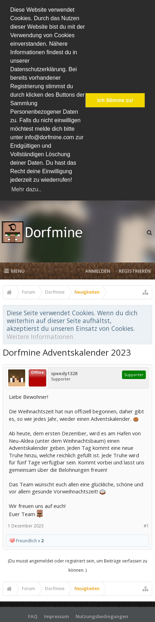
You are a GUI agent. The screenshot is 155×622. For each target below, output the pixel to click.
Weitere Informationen (40, 336)
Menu (14, 270)
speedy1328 (64, 374)
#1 (146, 525)
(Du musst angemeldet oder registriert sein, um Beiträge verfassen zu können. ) (77, 565)
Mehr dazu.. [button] (26, 189)
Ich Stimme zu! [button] (115, 100)
